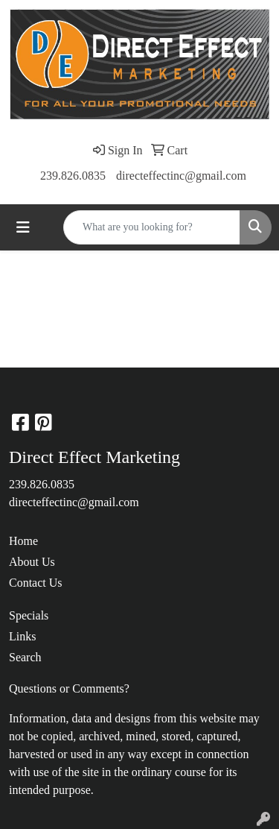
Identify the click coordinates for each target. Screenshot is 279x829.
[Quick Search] (151, 227)
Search (25, 657)
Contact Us (35, 582)
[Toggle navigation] (23, 227)
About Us (32, 561)
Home (23, 541)
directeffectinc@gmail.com (181, 175)
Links (22, 636)
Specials (28, 615)
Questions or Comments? (69, 688)
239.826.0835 (73, 175)
